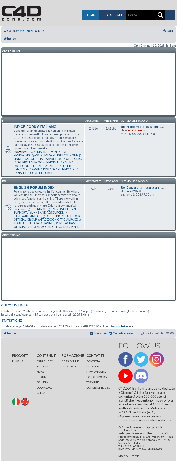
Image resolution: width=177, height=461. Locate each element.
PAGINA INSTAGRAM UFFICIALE (52, 169)
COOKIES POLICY (96, 377)
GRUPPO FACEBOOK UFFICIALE (36, 162)
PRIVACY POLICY (96, 371)
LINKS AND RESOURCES (45, 212)
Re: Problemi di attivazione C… (142, 126)
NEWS (40, 371)
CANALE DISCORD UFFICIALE (46, 171)
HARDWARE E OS (49, 159)
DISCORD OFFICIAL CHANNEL (57, 226)
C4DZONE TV (45, 361)
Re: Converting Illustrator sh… (142, 187)
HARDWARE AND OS (41, 215)
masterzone (133, 130)
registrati (112, 15)
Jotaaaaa (127, 326)
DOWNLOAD (44, 387)
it (3, 120)
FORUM (42, 377)
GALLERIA (43, 382)
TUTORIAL (43, 366)
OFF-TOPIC (72, 159)
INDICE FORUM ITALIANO (35, 127)
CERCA (41, 392)
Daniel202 (131, 191)
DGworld (134, 455)
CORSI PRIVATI (70, 366)
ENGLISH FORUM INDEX (34, 187)
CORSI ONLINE (70, 361)
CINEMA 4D (37, 152)
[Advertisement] (88, 84)
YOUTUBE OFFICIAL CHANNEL (48, 222)
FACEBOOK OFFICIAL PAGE (58, 219)
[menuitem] (39, 31)
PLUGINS (17, 361)
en (4, 181)
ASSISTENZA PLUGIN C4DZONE (54, 155)
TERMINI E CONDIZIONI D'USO (98, 385)
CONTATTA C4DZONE (93, 363)
